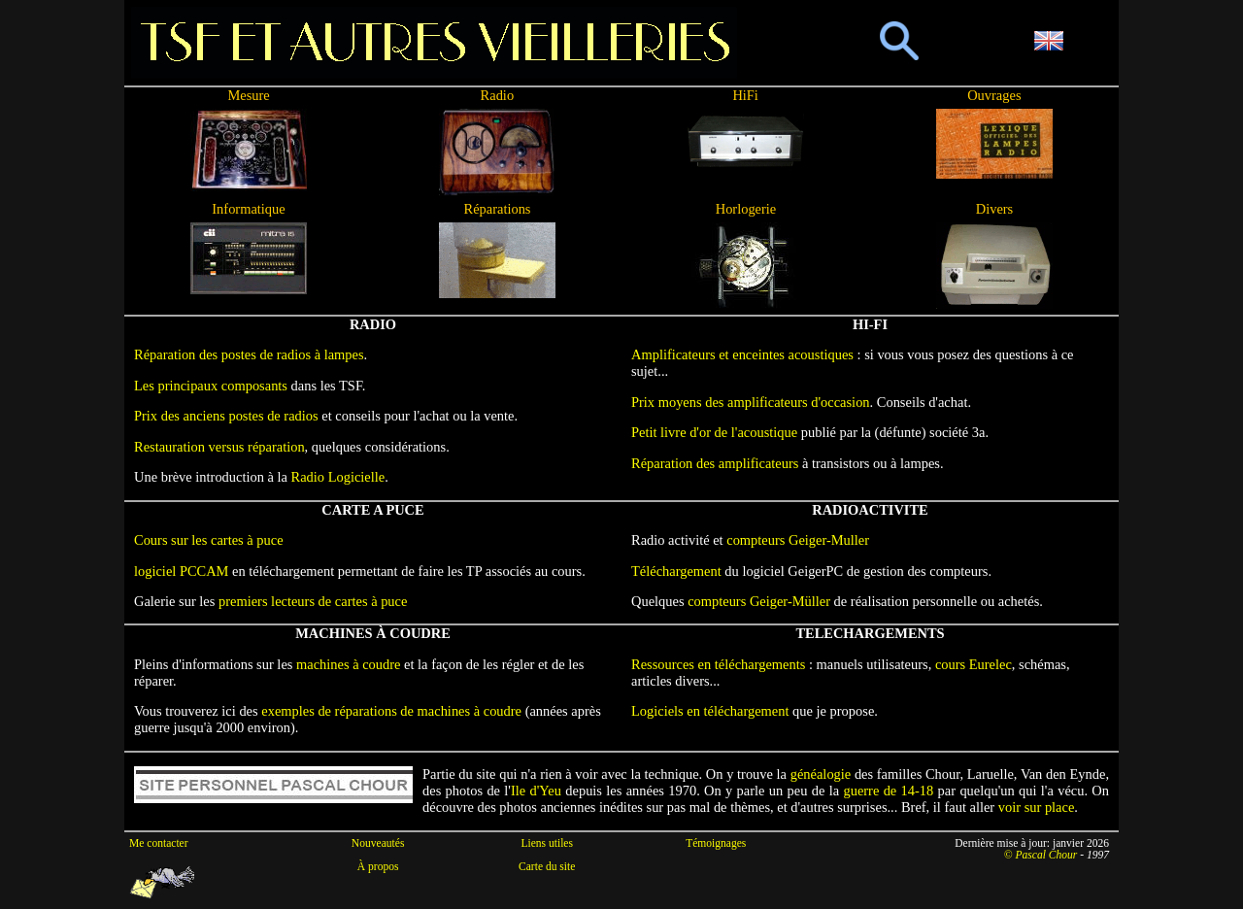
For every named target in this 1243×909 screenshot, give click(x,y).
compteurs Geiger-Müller (759, 601)
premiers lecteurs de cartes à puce (312, 601)
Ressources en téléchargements (718, 664)
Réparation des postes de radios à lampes (249, 354)
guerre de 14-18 (888, 790)
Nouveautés (378, 843)
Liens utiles (547, 843)
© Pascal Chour (1041, 854)
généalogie (821, 774)
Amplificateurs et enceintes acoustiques (742, 354)
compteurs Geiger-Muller (797, 540)
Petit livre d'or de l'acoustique (714, 432)
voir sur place (1036, 807)
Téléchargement (676, 571)
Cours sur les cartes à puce (209, 540)
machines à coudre (348, 664)
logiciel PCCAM (181, 571)
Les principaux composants (210, 385)
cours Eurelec (973, 664)
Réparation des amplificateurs (714, 463)
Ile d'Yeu (536, 790)
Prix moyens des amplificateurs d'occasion (750, 402)
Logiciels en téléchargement (710, 711)
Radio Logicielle (338, 477)
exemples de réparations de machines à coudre (391, 711)
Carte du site (547, 866)
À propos (378, 866)
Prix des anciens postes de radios (226, 415)
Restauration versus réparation (219, 446)
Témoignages (716, 843)
